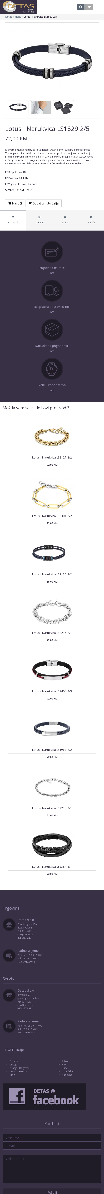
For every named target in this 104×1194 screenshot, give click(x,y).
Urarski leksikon (18, 1071)
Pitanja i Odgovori (19, 1068)
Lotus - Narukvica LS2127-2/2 (52, 457)
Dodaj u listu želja (43, 203)
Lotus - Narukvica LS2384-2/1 (52, 867)
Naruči (15, 203)
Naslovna (67, 1074)
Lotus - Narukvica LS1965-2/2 (52, 750)
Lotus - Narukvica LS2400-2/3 (52, 691)
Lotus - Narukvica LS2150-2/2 (52, 574)
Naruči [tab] (91, 220)
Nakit (18, 16)
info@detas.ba (25, 934)
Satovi (65, 1061)
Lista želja (67, 1071)
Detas (8, 16)
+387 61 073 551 (24, 190)
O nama (13, 1061)
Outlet (65, 1068)
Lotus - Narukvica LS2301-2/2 (52, 516)
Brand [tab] (65, 220)
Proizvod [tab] (13, 220)
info (52, 272)
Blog (12, 1074)
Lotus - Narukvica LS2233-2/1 (52, 808)
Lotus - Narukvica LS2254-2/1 (52, 633)
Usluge (13, 1064)
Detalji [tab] (39, 220)
